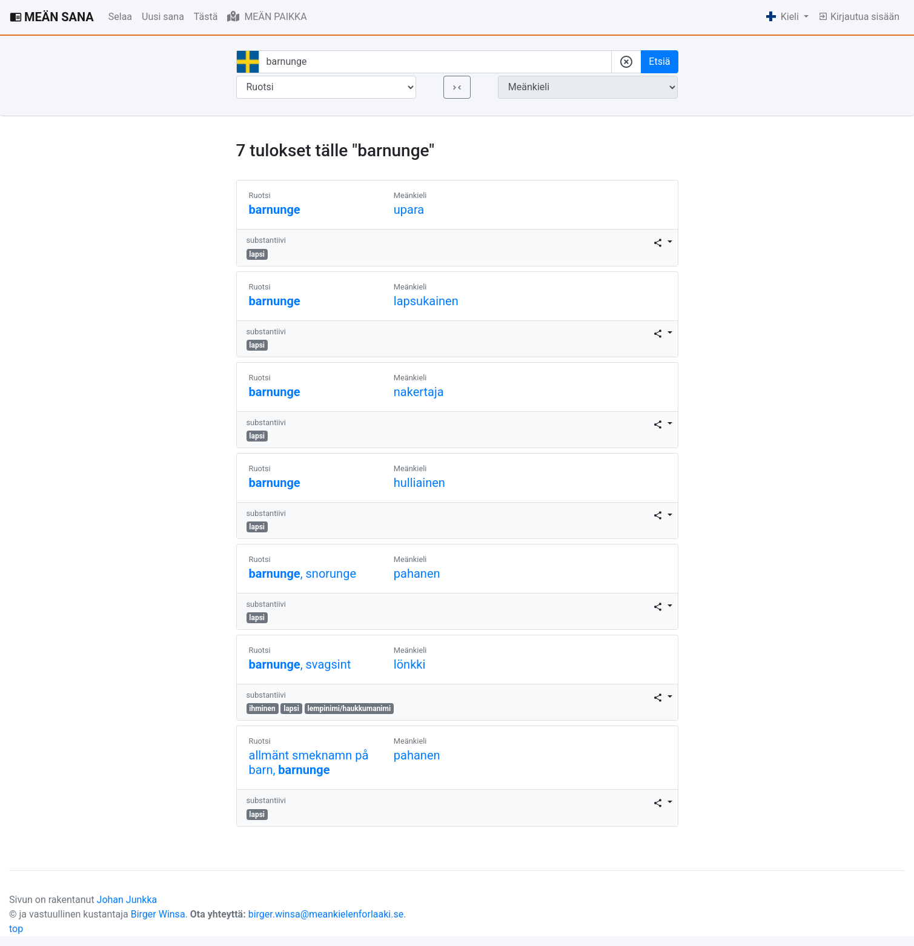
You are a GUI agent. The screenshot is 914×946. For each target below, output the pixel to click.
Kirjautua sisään (858, 16)
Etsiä (659, 61)
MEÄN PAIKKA (266, 16)
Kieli (783, 16)
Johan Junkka (127, 899)
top (16, 928)
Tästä (206, 16)
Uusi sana (163, 16)
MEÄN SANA (52, 17)
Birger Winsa (158, 914)
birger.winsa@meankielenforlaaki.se (326, 914)
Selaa (120, 16)
